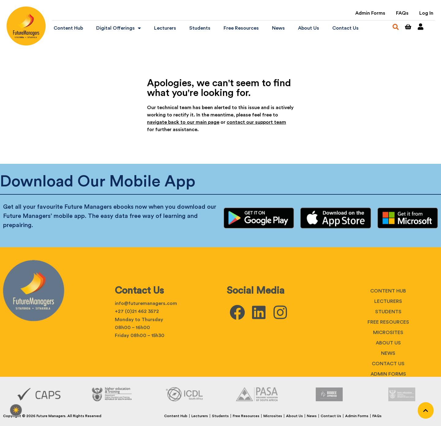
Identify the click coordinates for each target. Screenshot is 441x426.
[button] (396, 27)
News (278, 28)
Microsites (388, 374)
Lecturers (165, 28)
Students (199, 28)
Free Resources (241, 28)
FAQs (402, 13)
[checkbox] (16, 410)
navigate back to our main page (183, 122)
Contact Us (345, 28)
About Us (308, 28)
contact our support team (256, 122)
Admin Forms (370, 13)
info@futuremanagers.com (146, 345)
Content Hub (68, 28)
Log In (426, 13)
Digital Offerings (118, 28)
